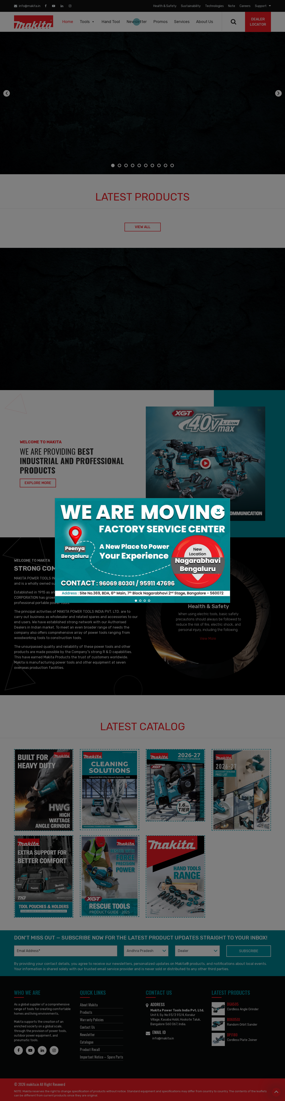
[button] (136, 601)
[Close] (218, 510)
